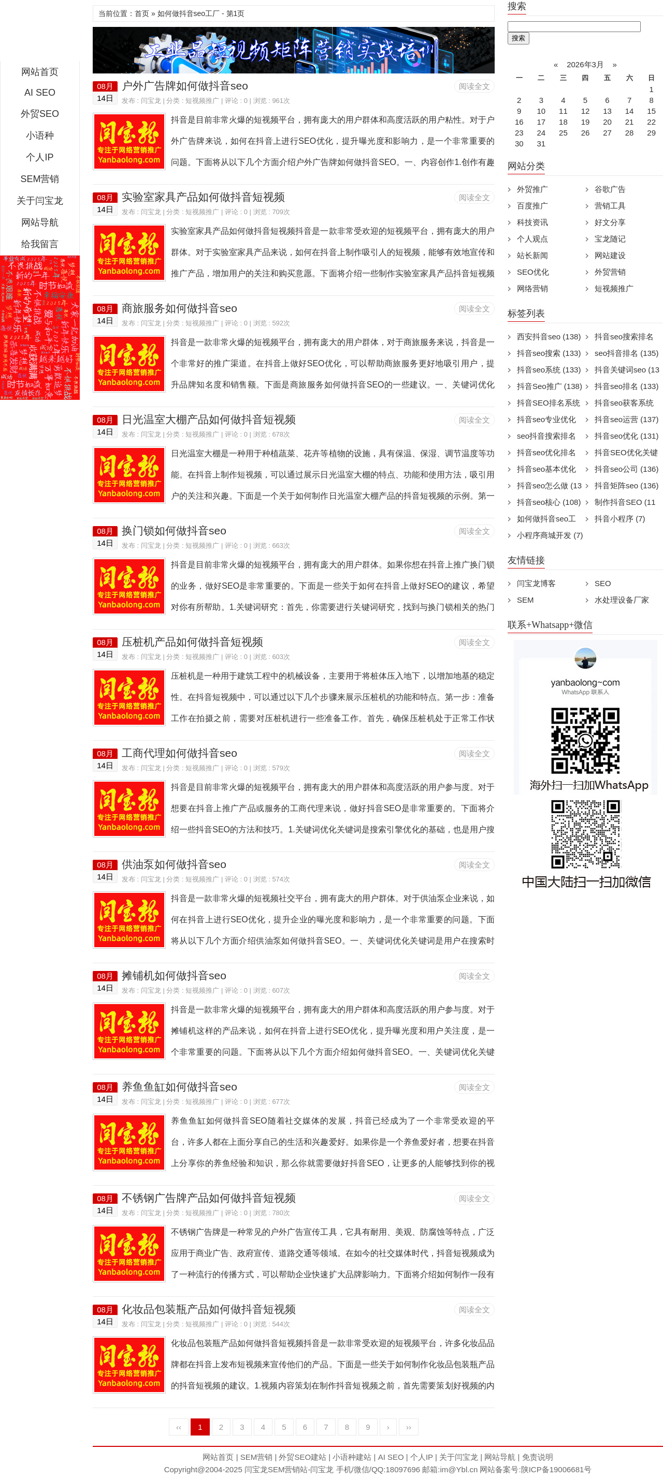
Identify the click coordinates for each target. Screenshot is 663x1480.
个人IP (39, 157)
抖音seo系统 (549, 369)
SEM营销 (39, 179)
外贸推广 (532, 189)
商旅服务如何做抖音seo (179, 308)
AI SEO (39, 92)
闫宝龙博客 (536, 583)
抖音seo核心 (549, 502)
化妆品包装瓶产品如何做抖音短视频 (209, 1309)
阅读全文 (474, 86)
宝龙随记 (610, 238)
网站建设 (610, 255)
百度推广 (532, 205)
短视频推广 (202, 100)
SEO (603, 583)
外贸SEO (40, 114)
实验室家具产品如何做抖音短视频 (203, 197)
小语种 (40, 135)
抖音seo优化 (626, 435)
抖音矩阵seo (626, 485)
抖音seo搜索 (549, 353)
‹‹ (178, 1427)
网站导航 (40, 222)
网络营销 (532, 288)
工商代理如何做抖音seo (179, 753)
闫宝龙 (151, 100)
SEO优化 (533, 271)
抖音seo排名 (626, 386)
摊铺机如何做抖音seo (174, 975)
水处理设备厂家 (622, 599)
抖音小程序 (620, 518)
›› (408, 1427)
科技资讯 (532, 222)
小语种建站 (352, 1457)
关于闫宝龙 (40, 201)
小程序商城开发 (550, 535)
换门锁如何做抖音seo (174, 530)
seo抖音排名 (626, 353)
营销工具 (610, 205)
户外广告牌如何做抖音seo (185, 86)
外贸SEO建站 (302, 1457)
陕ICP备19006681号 (556, 1469)
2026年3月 (585, 64)
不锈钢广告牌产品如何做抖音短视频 (209, 1198)
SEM (525, 599)
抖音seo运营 (626, 419)
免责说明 (537, 1457)
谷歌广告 (610, 189)
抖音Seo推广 (549, 386)
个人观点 (532, 238)
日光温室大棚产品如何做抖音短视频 (209, 419)
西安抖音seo (549, 336)
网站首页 (40, 72)
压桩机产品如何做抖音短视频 (192, 642)
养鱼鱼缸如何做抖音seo (179, 1087)
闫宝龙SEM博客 (40, 33)
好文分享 (610, 222)
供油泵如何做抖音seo (174, 864)
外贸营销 (610, 271)
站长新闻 (532, 255)
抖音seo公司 (626, 469)
